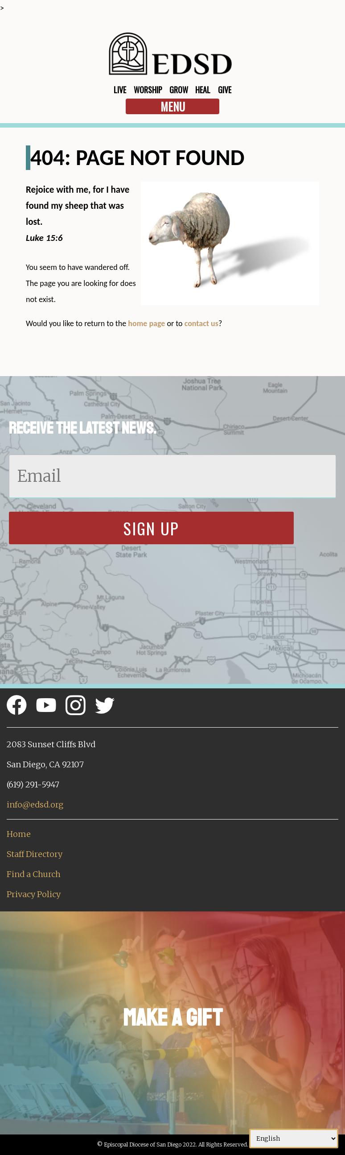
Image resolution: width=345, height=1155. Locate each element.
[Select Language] (293, 1138)
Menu (172, 106)
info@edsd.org (35, 804)
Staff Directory (34, 854)
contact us (201, 323)
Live (120, 89)
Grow (178, 89)
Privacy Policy (34, 894)
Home (19, 834)
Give (224, 89)
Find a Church (34, 874)
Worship (148, 89)
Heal (202, 89)
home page (146, 323)
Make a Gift (172, 1018)
